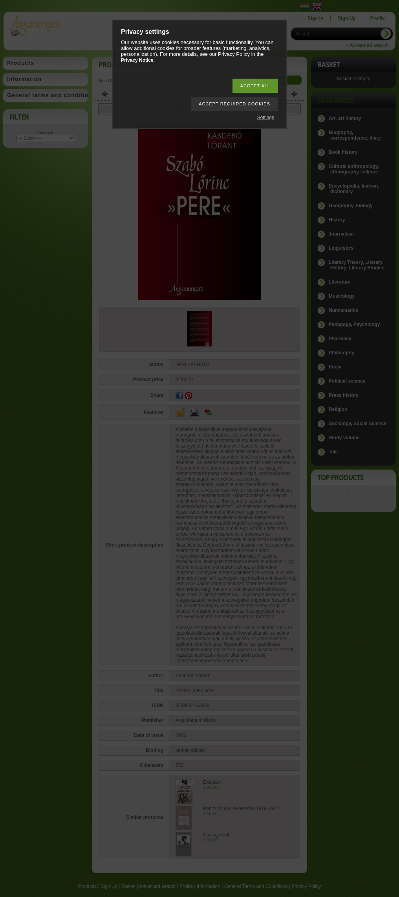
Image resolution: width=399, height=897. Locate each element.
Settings (265, 117)
